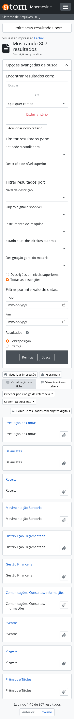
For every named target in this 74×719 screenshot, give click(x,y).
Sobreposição (20, 341)
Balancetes (14, 451)
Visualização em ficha (19, 384)
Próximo (45, 712)
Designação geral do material (27, 258)
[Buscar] (37, 85)
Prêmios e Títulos (19, 679)
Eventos (12, 623)
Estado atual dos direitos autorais (31, 241)
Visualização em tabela (54, 384)
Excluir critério (37, 114)
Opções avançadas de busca (31, 65)
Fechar (39, 38)
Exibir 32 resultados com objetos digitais (41, 411)
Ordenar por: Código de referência (27, 394)
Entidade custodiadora (23, 147)
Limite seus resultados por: (37, 27)
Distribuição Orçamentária (25, 536)
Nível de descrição (19, 190)
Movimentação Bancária (24, 508)
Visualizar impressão (20, 374)
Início (10, 297)
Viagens (11, 651)
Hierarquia (50, 374)
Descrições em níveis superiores (34, 274)
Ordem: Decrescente (18, 402)
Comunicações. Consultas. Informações (35, 592)
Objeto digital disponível (24, 207)
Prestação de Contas (21, 423)
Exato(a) (16, 346)
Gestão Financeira (19, 564)
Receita (11, 479)
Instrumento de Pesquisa (24, 224)
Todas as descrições (25, 280)
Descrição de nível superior (26, 164)
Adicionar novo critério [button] (25, 128)
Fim (8, 314)
